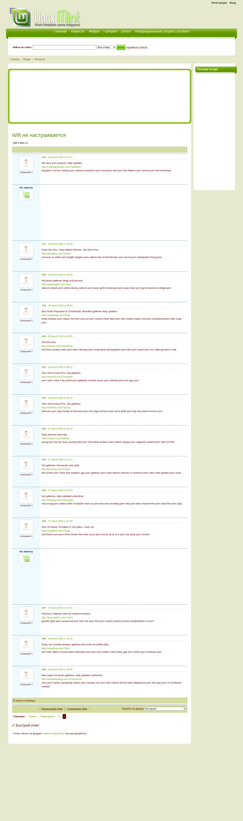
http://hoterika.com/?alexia (56, 407)
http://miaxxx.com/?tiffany (55, 438)
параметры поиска (136, 47)
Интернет (39, 59)
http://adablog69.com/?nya (56, 284)
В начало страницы (24, 700)
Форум (94, 31)
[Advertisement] (192, 15)
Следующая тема (77, 708)
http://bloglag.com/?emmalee (57, 500)
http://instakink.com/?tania (56, 530)
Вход (233, 2)
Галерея (110, 31)
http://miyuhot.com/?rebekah (57, 376)
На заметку (26, 187)
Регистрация (219, 2)
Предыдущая (47, 716)
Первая (32, 716)
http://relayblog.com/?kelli (55, 648)
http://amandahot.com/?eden (57, 617)
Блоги (126, 31)
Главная (14, 59)
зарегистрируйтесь (54, 733)
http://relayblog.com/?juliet (56, 315)
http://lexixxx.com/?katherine (57, 346)
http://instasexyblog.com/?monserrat (61, 679)
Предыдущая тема (51, 708)
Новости (77, 31)
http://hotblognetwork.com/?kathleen (61, 166)
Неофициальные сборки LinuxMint (162, 31)
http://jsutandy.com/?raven (56, 469)
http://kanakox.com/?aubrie (56, 253)
